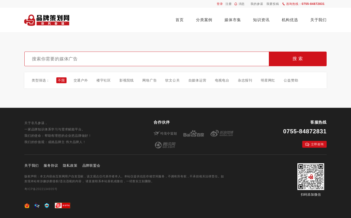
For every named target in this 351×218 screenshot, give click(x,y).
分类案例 (204, 20)
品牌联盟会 (91, 165)
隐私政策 (70, 165)
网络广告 (149, 80)
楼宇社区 (104, 80)
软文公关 (172, 80)
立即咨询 (314, 144)
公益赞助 (291, 80)
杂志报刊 (245, 80)
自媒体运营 (197, 80)
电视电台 (222, 80)
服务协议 (51, 165)
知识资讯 (261, 20)
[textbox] (146, 59)
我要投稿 (272, 4)
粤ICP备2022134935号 (41, 189)
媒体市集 (232, 20)
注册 (228, 4)
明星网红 (268, 80)
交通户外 (81, 80)
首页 (180, 20)
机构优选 (290, 20)
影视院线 (126, 80)
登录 (220, 4)
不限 (61, 80)
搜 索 (297, 58)
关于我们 (318, 20)
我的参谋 (257, 4)
